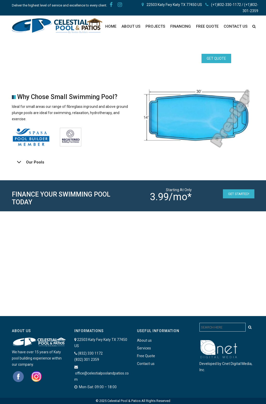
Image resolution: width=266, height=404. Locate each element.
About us (144, 340)
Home (110, 26)
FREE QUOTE (207, 26)
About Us (131, 26)
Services (144, 348)
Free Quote (146, 356)
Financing (180, 26)
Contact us (146, 364)
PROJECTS (155, 26)
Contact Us (235, 26)
